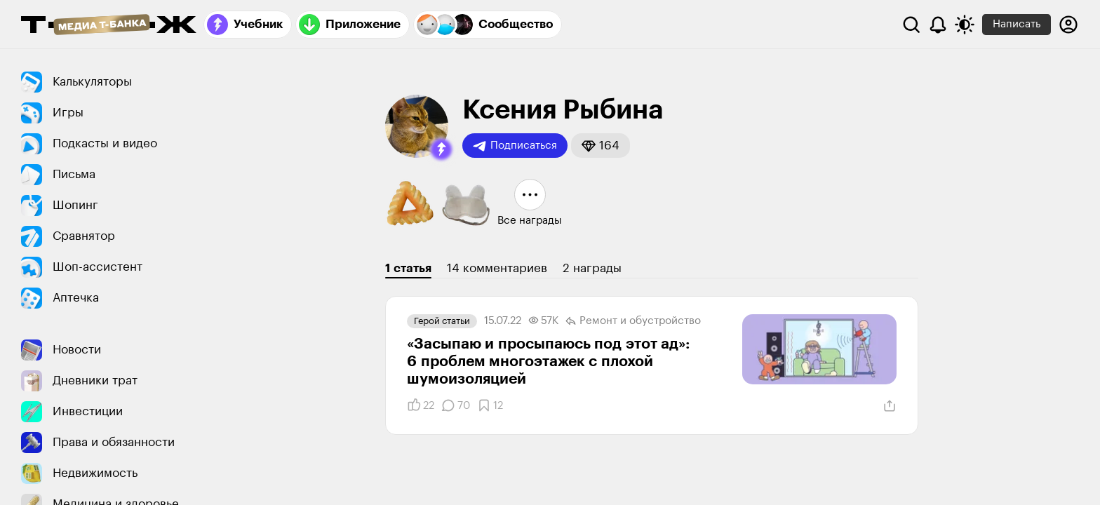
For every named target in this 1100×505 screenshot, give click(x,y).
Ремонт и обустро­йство (633, 321)
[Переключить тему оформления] (964, 24)
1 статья (408, 268)
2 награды (592, 268)
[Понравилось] (420, 405)
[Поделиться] (890, 406)
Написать (1016, 24)
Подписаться (515, 146)
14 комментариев (497, 268)
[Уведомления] (937, 24)
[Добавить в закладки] (490, 405)
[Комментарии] (456, 405)
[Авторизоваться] (1068, 24)
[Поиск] (911, 24)
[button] (441, 149)
